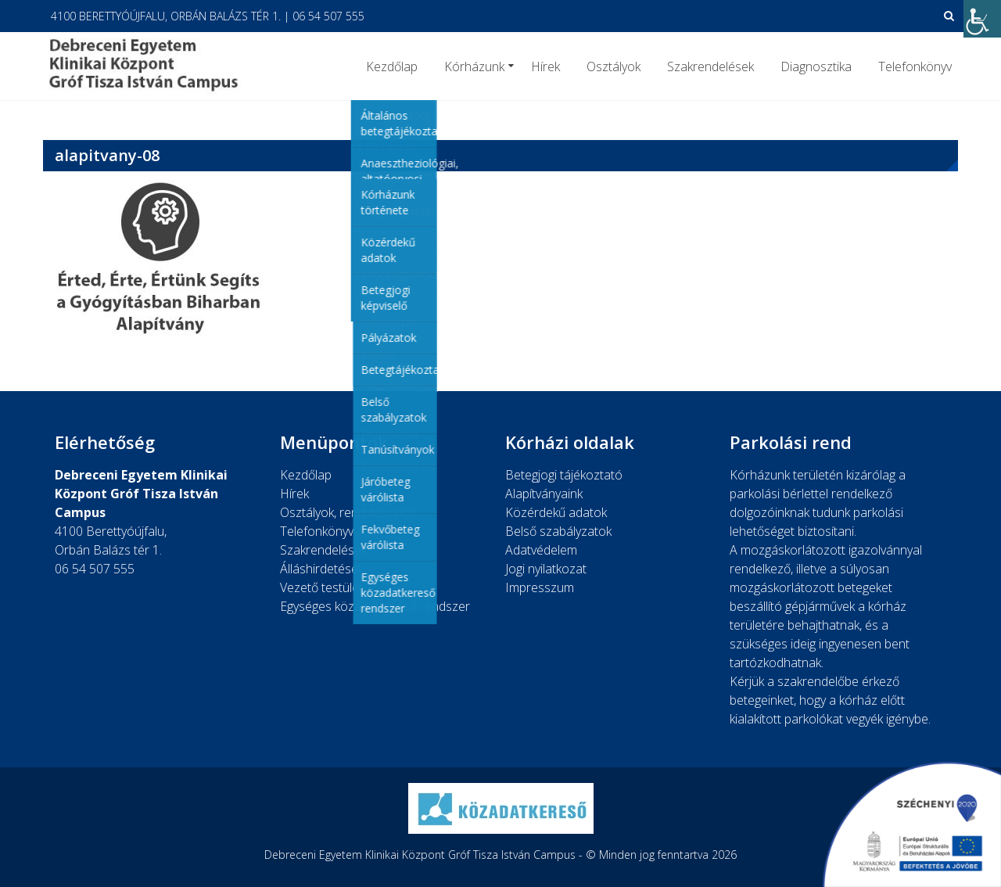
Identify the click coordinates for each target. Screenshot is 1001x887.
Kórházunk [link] (474, 66)
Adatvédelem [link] (541, 549)
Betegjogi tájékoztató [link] (563, 474)
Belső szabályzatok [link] (558, 531)
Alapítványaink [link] (544, 493)
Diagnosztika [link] (816, 66)
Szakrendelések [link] (710, 66)
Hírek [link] (545, 66)
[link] (982, 19)
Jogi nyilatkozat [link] (546, 568)
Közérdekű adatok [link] (556, 512)
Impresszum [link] (539, 587)
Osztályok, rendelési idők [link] (347, 512)
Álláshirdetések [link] (322, 568)
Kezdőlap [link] (392, 66)
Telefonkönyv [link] (915, 66)
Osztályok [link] (613, 66)
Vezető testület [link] (321, 587)
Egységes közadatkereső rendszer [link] (375, 606)
